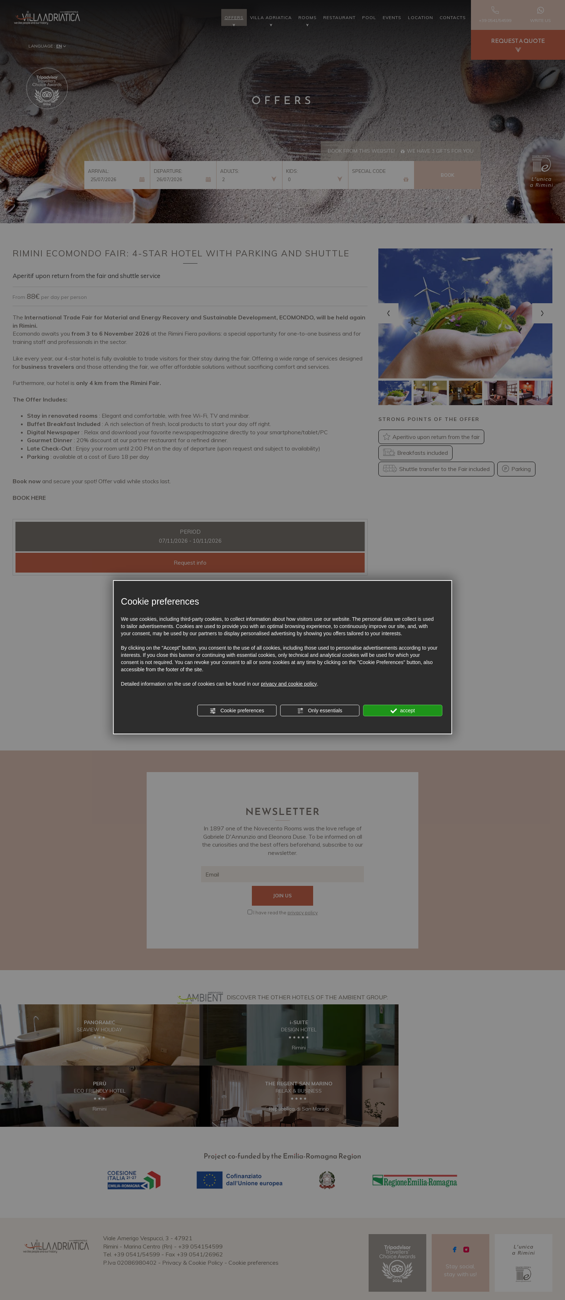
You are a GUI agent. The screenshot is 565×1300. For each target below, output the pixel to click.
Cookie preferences (237, 711)
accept (402, 711)
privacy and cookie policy (289, 684)
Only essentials (319, 711)
